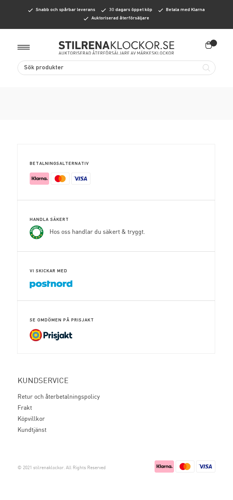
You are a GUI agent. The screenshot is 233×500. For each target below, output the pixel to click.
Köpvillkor (31, 419)
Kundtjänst (32, 430)
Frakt (25, 408)
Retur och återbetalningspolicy (59, 397)
